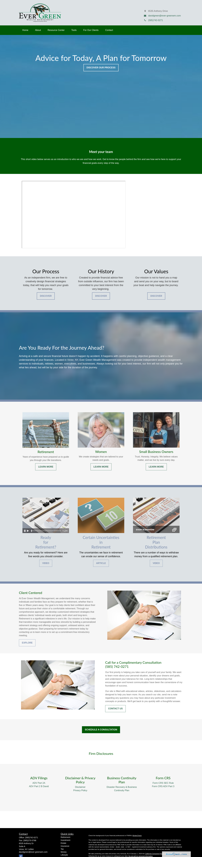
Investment (65, 840)
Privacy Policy (80, 790)
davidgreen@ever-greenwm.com (33, 852)
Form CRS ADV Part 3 (163, 786)
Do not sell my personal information (140, 856)
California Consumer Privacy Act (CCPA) (159, 853)
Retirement (65, 837)
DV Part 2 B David (39, 786)
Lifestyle (64, 855)
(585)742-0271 (31, 837)
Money (64, 852)
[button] (25, 30)
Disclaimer (80, 787)
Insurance (65, 846)
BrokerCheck (137, 835)
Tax (62, 849)
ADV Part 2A (39, 783)
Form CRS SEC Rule (163, 783)
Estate (63, 843)
